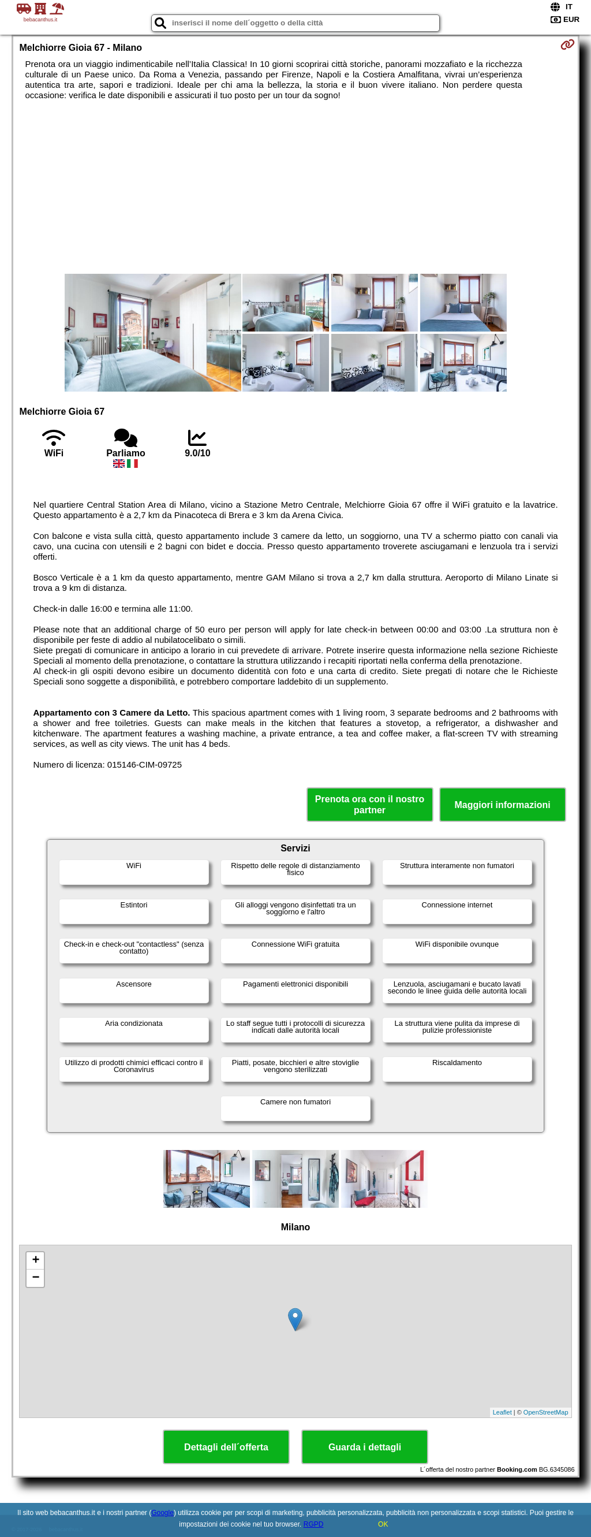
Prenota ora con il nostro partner (369, 804)
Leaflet (502, 1412)
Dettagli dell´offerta (226, 1447)
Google (162, 1513)
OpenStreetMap (545, 1412)
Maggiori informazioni (502, 805)
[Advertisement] (296, 187)
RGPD (314, 1524)
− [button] (35, 1278)
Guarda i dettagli (364, 1447)
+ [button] (35, 1261)
